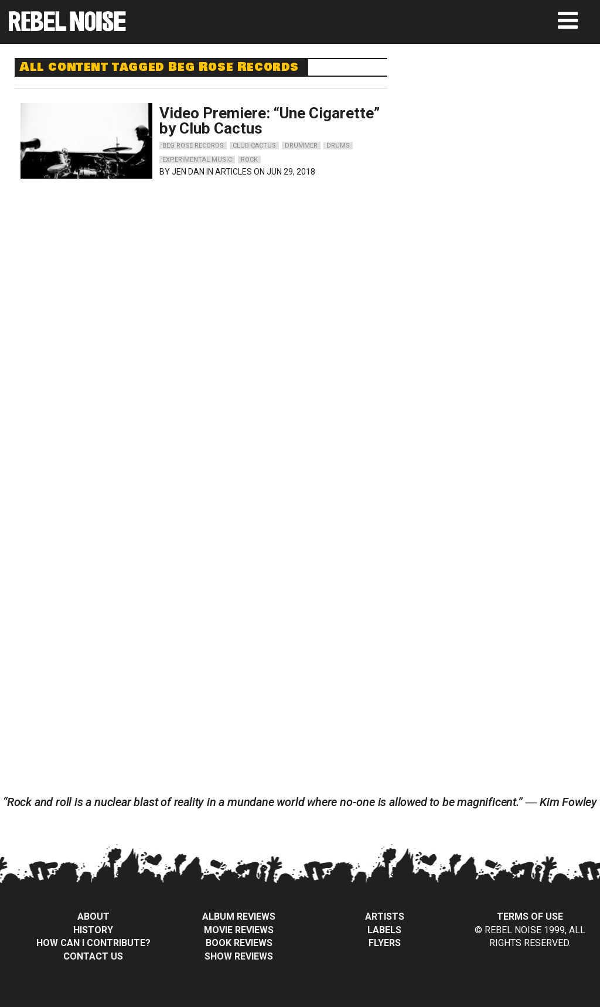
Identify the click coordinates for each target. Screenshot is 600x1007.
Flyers (385, 942)
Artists (384, 916)
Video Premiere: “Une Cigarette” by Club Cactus (269, 120)
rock (249, 159)
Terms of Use (530, 916)
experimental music (197, 159)
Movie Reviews (239, 930)
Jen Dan (188, 171)
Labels (384, 930)
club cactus (254, 145)
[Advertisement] (504, 131)
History (93, 930)
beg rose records (193, 145)
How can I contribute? (93, 942)
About (93, 916)
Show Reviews (238, 956)
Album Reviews (238, 916)
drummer (301, 145)
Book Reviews (239, 942)
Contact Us (93, 956)
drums (338, 145)
